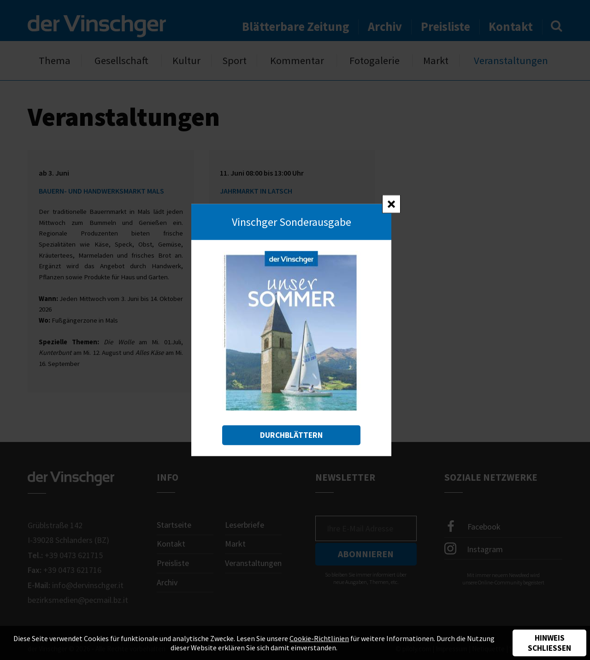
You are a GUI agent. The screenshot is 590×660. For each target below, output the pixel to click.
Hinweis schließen (549, 643)
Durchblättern (291, 435)
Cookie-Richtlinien (319, 638)
